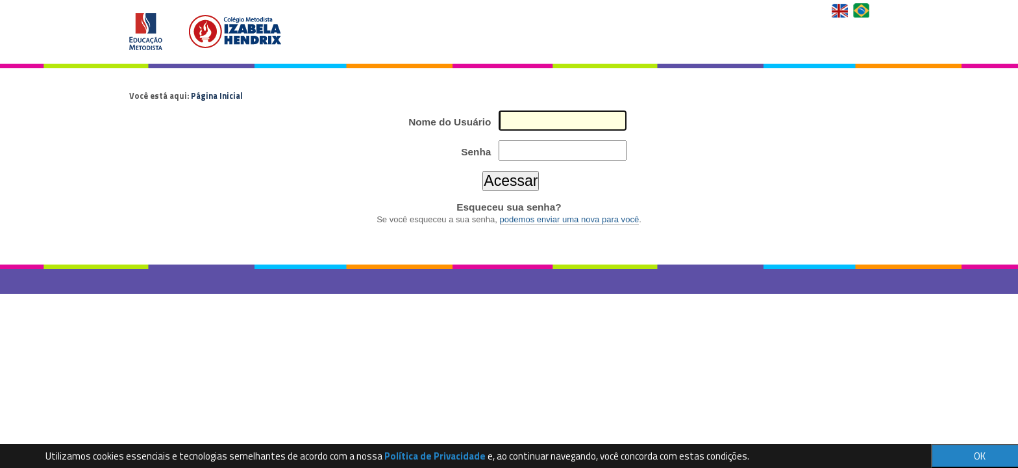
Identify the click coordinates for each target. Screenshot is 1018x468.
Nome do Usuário (449, 121)
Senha (476, 151)
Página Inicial (217, 95)
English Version (841, 10)
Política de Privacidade (435, 455)
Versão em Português (862, 10)
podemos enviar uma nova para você (569, 219)
